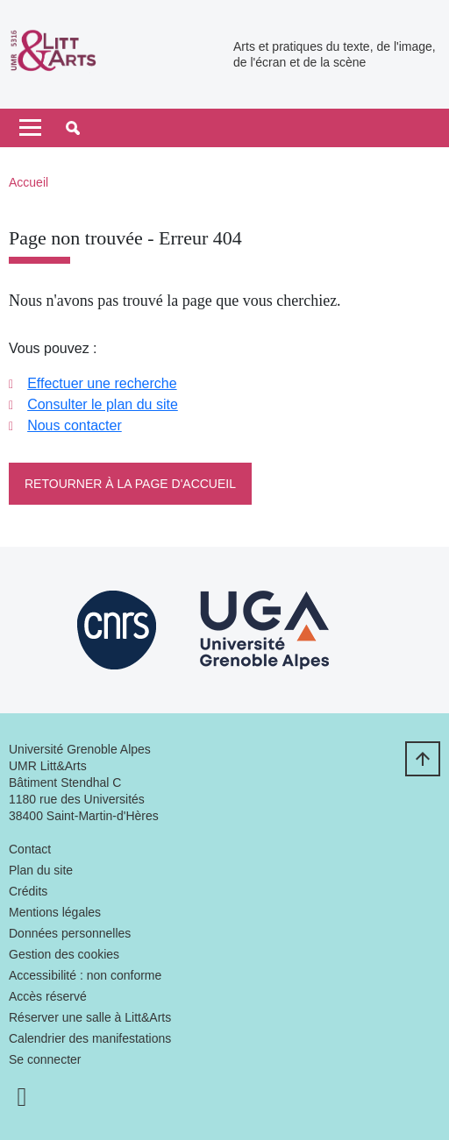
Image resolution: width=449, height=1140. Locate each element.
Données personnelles (70, 933)
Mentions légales (55, 912)
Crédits (28, 891)
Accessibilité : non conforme (85, 975)
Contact (30, 849)
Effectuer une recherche (101, 383)
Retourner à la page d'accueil (130, 484)
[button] (73, 128)
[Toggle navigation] (30, 128)
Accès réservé (48, 996)
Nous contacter (74, 425)
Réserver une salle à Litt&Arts (90, 1017)
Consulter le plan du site (102, 404)
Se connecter (45, 1059)
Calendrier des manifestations (90, 1038)
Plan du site (41, 870)
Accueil (28, 182)
